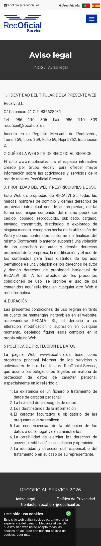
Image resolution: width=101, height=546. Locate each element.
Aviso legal (25, 499)
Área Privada (69, 5)
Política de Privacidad (76, 499)
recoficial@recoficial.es (23, 5)
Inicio (38, 67)
